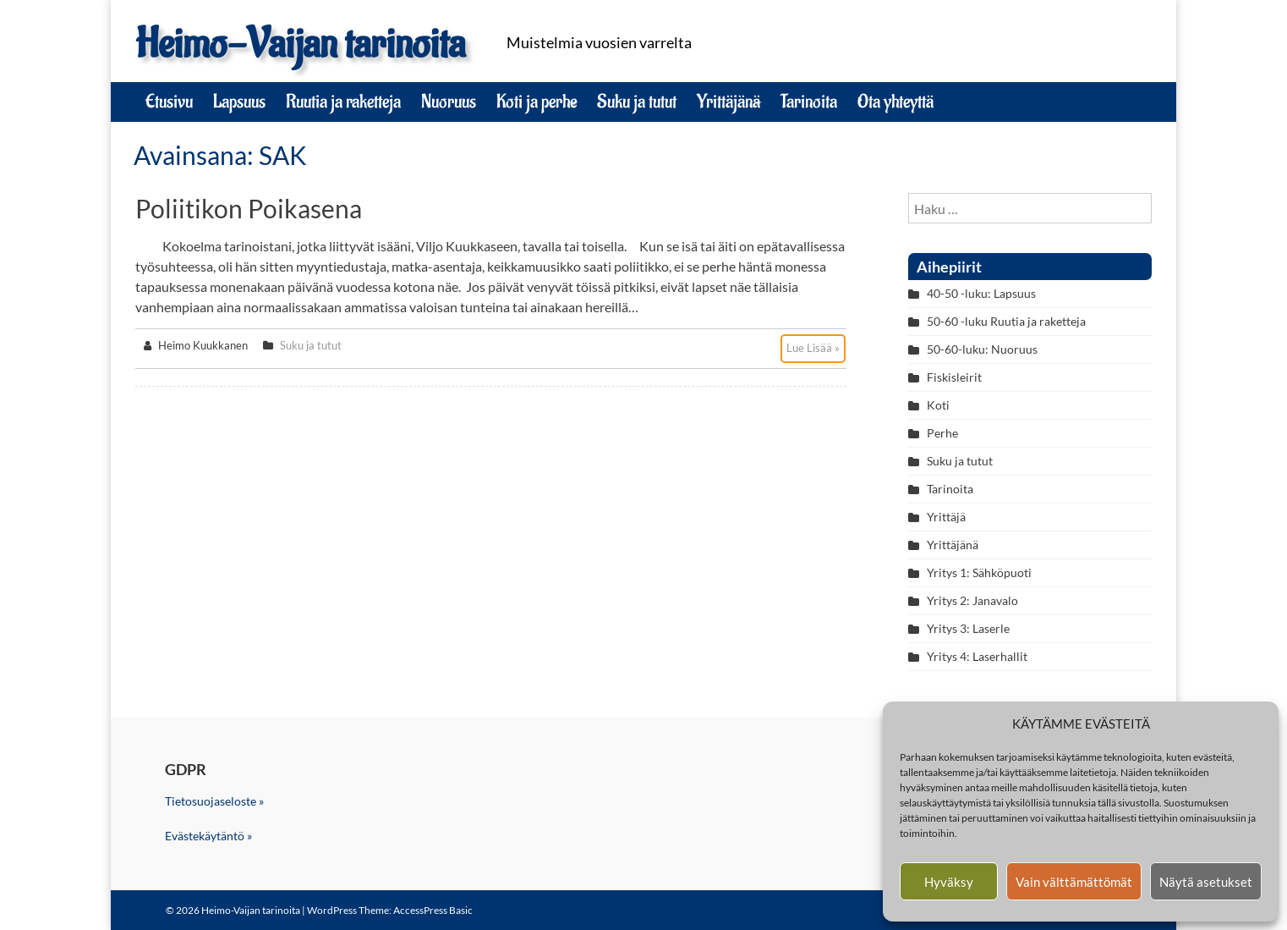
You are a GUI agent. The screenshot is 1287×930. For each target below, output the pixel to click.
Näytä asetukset (1205, 881)
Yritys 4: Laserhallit (977, 656)
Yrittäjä (946, 516)
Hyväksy (948, 881)
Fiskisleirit (954, 377)
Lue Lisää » (813, 348)
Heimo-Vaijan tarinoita (300, 44)
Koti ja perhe (536, 101)
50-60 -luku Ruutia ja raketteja (1006, 321)
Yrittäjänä (728, 101)
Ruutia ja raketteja (343, 101)
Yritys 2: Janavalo (972, 600)
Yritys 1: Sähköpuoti (979, 572)
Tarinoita (808, 101)
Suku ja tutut (636, 101)
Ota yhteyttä (895, 101)
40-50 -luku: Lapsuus (981, 293)
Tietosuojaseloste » (214, 801)
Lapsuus (239, 101)
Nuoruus (448, 101)
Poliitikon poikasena (248, 208)
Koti (938, 405)
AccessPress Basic (433, 910)
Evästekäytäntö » (208, 835)
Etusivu (169, 101)
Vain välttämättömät (1074, 881)
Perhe (942, 433)
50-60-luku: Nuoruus (982, 349)
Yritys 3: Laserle (968, 628)
